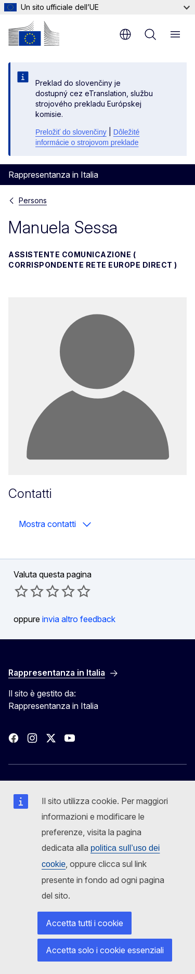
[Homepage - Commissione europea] (33, 33)
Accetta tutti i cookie (84, 923)
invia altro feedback (78, 619)
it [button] (125, 34)
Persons (33, 200)
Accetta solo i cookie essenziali (105, 950)
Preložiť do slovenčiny (71, 132)
